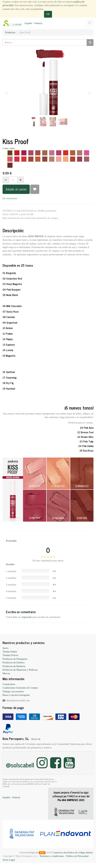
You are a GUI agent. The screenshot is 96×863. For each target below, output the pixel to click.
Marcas (6, 673)
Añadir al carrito (16, 189)
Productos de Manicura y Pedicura (20, 669)
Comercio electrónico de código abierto (73, 852)
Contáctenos (9, 684)
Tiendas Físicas (10, 655)
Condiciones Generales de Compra (20, 687)
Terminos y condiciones (52, 856)
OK (48, 14)
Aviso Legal (9, 859)
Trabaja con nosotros (13, 691)
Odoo (42, 853)
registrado (27, 617)
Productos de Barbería (14, 666)
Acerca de (35, 739)
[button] (7, 91)
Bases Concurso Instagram (16, 695)
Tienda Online (10, 651)
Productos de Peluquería (15, 659)
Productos (10, 32)
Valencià (38, 23)
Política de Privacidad (77, 856)
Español (28, 23)
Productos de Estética (13, 662)
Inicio (5, 648)
